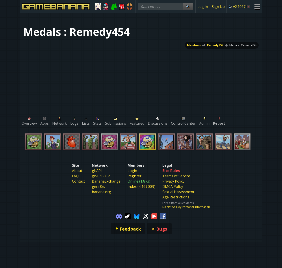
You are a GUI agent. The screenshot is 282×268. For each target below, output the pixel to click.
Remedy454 (215, 45)
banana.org (101, 191)
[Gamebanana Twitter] (145, 215)
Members (194, 45)
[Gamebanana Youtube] (154, 215)
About (77, 170)
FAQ (75, 176)
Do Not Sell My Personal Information (186, 207)
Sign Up (218, 6)
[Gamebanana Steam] (127, 215)
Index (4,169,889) (141, 186)
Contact (78, 181)
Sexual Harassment (178, 191)
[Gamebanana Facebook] (163, 215)
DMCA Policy (172, 186)
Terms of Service (176, 176)
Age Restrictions (175, 197)
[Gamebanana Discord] (118, 215)
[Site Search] (188, 6)
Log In (202, 6)
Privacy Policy (173, 181)
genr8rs (98, 186)
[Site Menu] (257, 6)
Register (134, 176)
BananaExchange (106, 181)
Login (132, 170)
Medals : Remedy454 (242, 45)
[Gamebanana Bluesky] (136, 215)
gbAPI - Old (101, 176)
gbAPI (97, 170)
